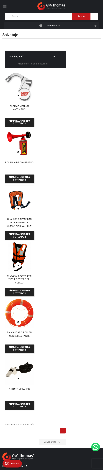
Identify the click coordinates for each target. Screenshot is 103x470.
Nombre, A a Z (33, 55)
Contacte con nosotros (13, 372)
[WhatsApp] (95, 447)
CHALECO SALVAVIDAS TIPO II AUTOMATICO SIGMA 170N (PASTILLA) (18, 163)
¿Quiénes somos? (11, 350)
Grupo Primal (54, 462)
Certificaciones (9, 367)
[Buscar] (51, 16)
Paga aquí (10, 418)
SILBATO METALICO (51, 215)
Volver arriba (52, 268)
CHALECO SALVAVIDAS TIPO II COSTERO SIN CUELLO (51, 163)
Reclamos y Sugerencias (14, 380)
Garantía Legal (9, 385)
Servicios (6, 354)
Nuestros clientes (10, 359)
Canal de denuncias (12, 376)
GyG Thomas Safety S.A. (33, 458)
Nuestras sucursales (12, 363)
